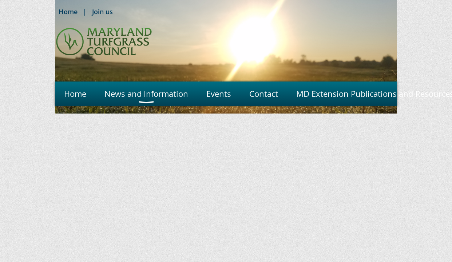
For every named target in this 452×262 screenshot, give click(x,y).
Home (68, 11)
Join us (102, 11)
